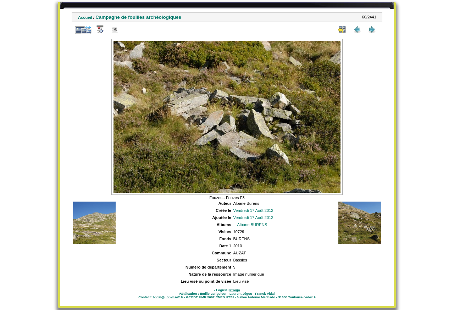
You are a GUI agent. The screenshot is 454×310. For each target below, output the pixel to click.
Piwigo (234, 290)
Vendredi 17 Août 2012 (253, 210)
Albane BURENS (252, 224)
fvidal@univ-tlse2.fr (168, 297)
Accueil (85, 17)
